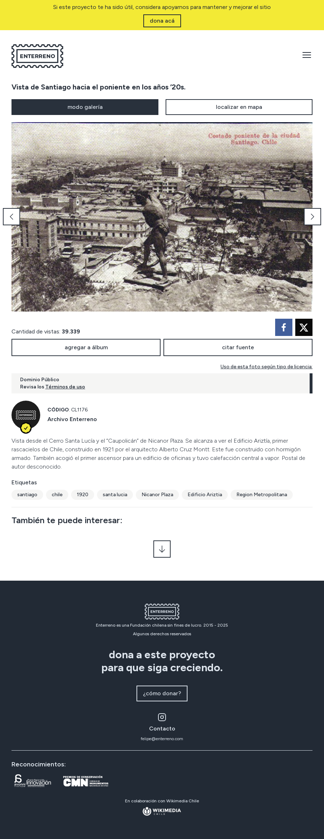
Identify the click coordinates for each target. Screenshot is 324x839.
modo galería (85, 106)
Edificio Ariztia (205, 495)
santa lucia (115, 495)
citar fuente (238, 347)
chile (57, 495)
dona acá (162, 20)
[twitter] (304, 327)
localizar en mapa (239, 106)
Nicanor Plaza (157, 495)
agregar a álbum (86, 347)
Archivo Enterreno (72, 419)
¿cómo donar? (162, 693)
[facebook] (283, 327)
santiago (27, 495)
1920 (82, 495)
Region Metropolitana (261, 495)
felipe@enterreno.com (162, 738)
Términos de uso (65, 387)
